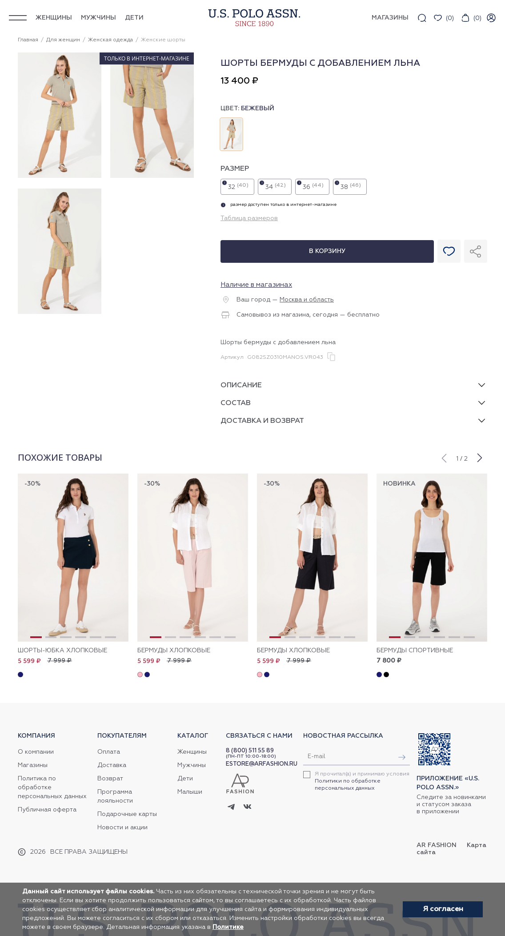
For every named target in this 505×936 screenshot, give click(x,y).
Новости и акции (122, 827)
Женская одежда (110, 40)
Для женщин (63, 40)
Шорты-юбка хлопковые (62, 650)
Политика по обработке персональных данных (52, 787)
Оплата (108, 752)
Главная (28, 40)
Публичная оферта (47, 810)
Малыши (189, 792)
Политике (228, 927)
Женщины (54, 18)
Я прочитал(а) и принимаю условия (362, 781)
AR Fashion (437, 845)
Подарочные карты (127, 814)
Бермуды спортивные (415, 650)
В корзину (327, 251)
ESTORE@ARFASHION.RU (261, 764)
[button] (444, 457)
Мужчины (98, 18)
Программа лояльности (115, 796)
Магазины (33, 765)
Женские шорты (163, 40)
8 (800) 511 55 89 (250, 751)
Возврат (110, 778)
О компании (36, 752)
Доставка (111, 765)
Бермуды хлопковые (173, 650)
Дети (134, 18)
